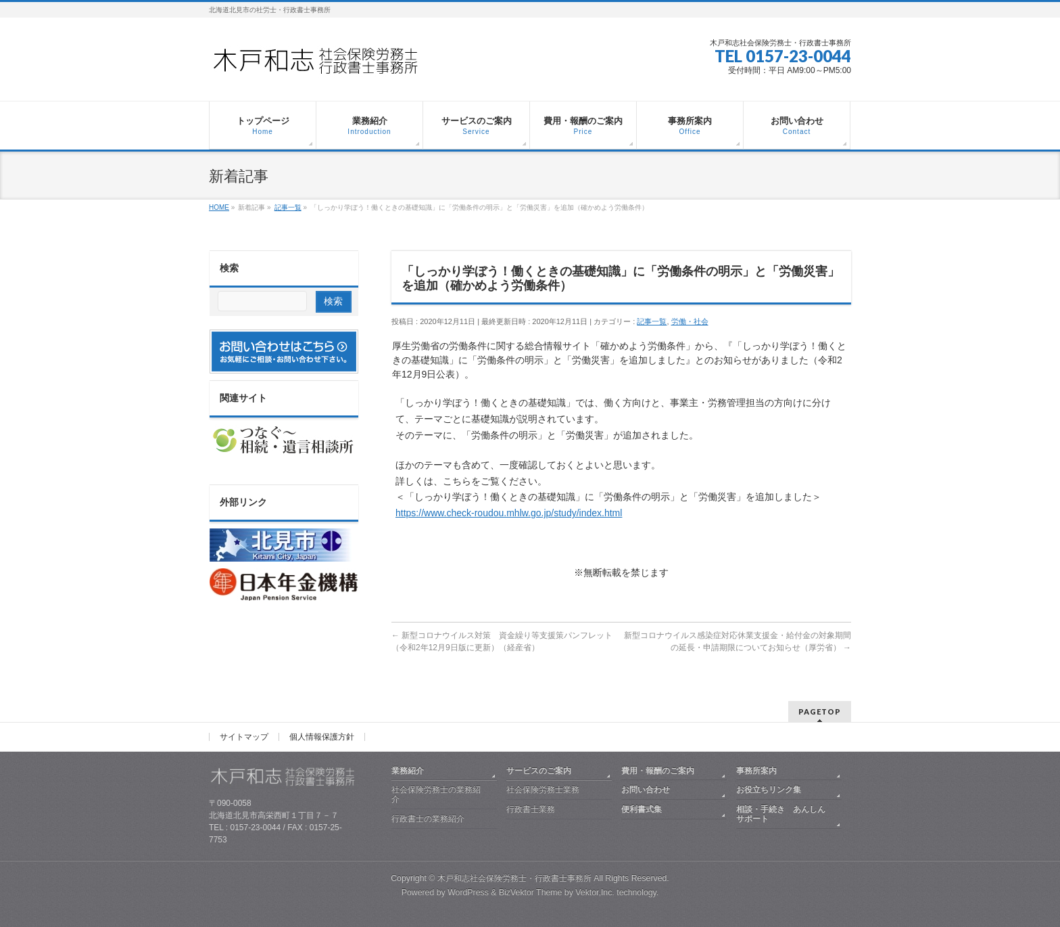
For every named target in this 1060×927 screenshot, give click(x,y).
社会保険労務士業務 (542, 789)
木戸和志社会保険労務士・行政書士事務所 (514, 878)
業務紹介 (407, 770)
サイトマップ (244, 737)
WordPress (468, 892)
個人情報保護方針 (321, 737)
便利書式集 (641, 809)
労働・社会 (689, 321)
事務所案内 (756, 770)
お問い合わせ (645, 789)
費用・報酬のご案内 (657, 770)
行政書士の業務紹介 (427, 818)
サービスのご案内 (538, 770)
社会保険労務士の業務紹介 (436, 794)
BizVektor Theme (530, 892)
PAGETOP (819, 711)
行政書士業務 (530, 809)
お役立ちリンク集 (768, 789)
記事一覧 (652, 321)
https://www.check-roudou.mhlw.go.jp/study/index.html (508, 512)
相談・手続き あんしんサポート (780, 814)
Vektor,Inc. (595, 892)
